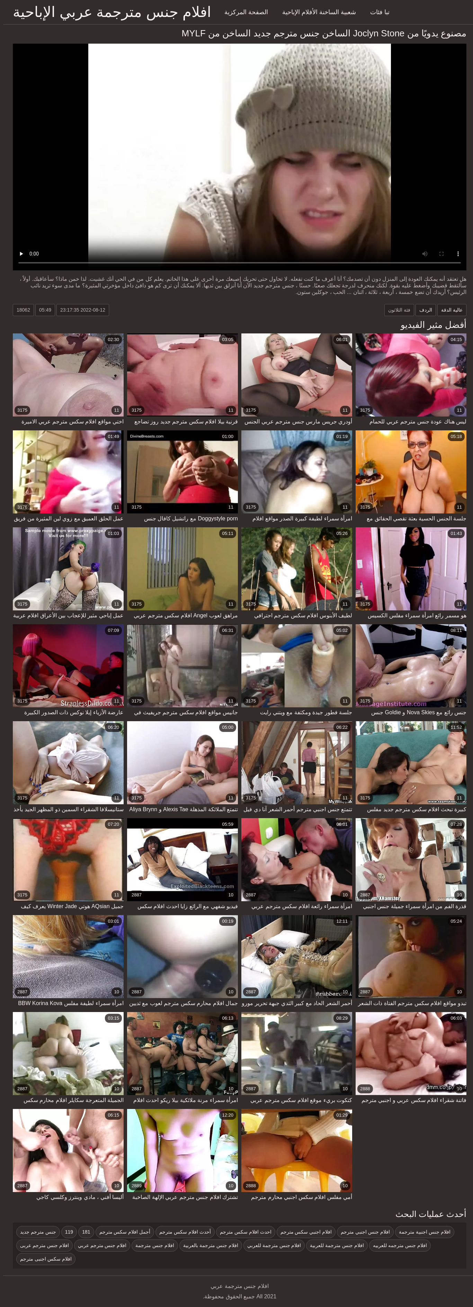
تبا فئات (376, 12)
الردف (422, 310)
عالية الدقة (448, 310)
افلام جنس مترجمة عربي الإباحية (109, 12)
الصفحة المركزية (243, 12)
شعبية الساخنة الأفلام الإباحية (316, 12)
